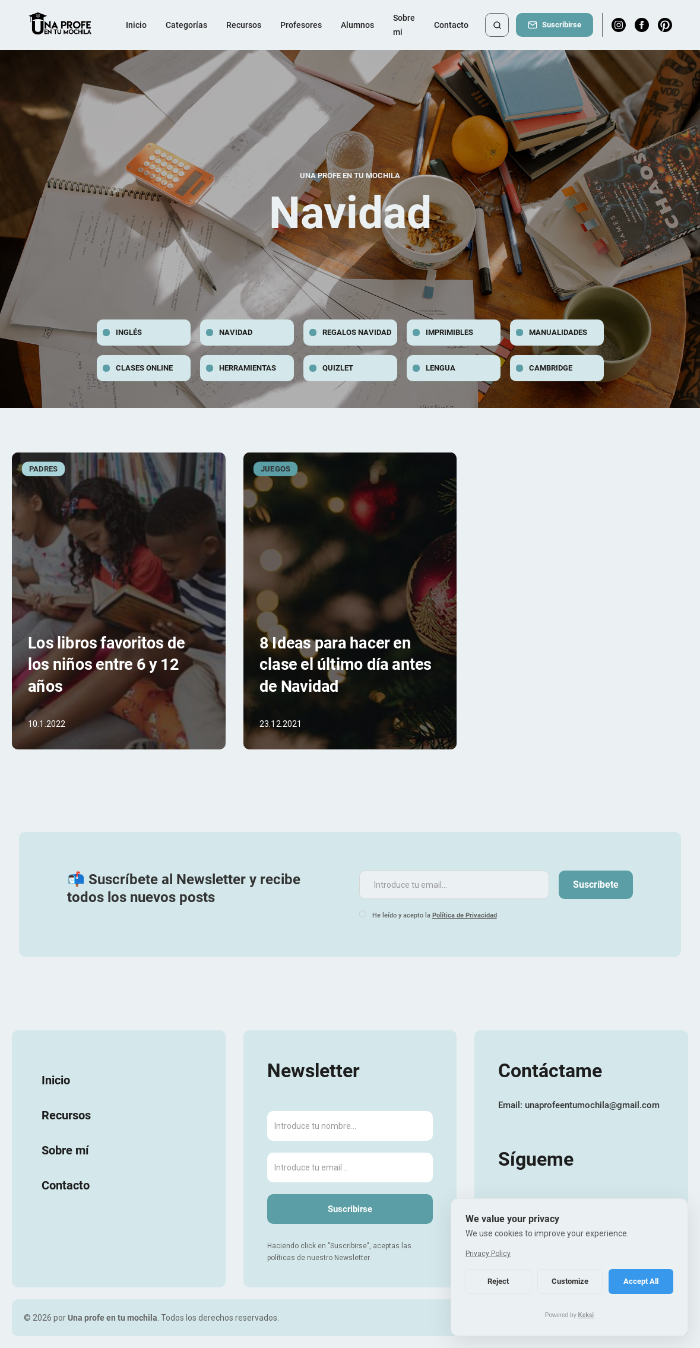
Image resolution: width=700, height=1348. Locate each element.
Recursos (243, 25)
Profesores (301, 25)
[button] (186, 25)
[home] (60, 25)
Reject (498, 1281)
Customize (570, 1281)
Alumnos (357, 25)
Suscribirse (561, 24)
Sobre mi (404, 25)
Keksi (586, 1315)
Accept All (640, 1281)
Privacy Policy (488, 1253)
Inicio (136, 25)
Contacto (451, 25)
